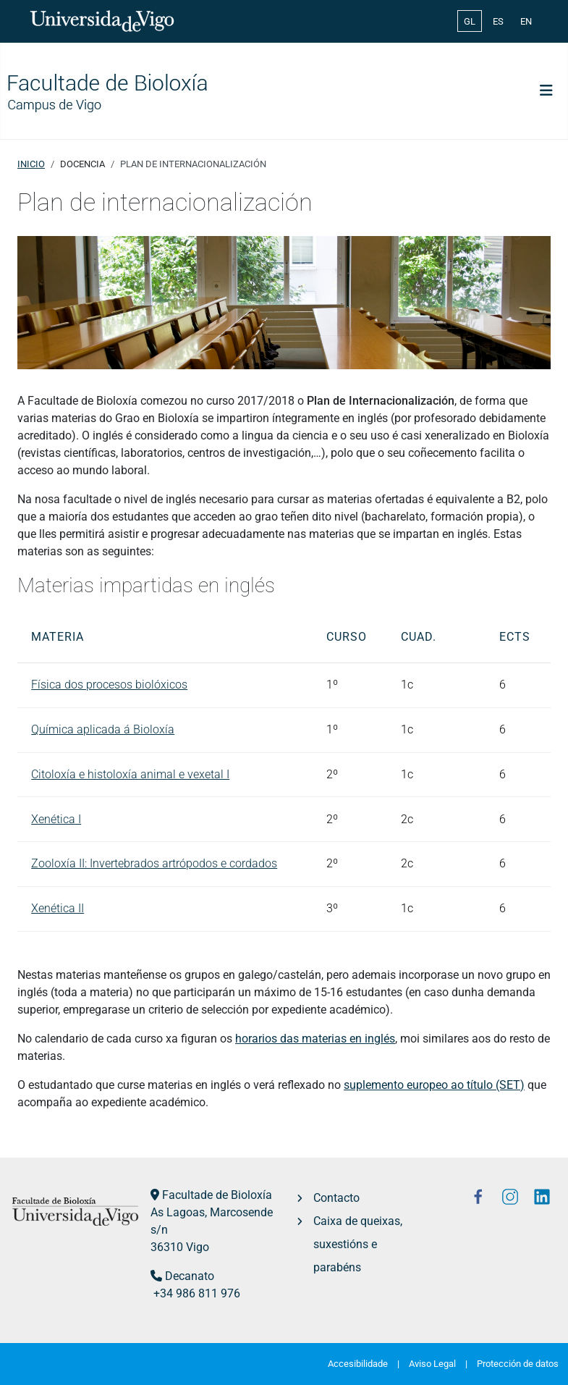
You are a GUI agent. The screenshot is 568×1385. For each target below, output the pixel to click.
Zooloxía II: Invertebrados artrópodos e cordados (154, 863)
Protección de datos (518, 1363)
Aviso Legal (432, 1363)
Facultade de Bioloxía (217, 1195)
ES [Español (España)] (498, 21)
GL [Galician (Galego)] (469, 21)
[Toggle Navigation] (546, 90)
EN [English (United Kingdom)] (526, 21)
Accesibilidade (358, 1363)
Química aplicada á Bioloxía (102, 729)
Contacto (336, 1198)
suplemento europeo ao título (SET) (434, 1085)
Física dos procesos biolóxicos (109, 684)
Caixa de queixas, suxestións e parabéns (357, 1244)
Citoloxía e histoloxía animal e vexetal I (130, 774)
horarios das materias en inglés (315, 1038)
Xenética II (57, 908)
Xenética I (56, 819)
